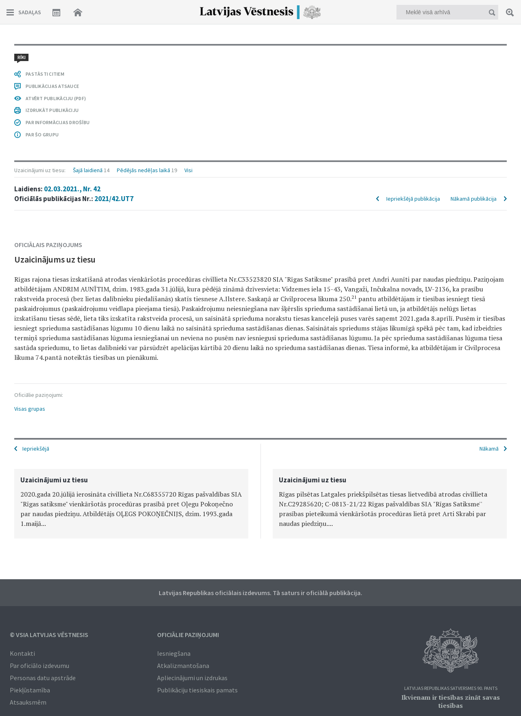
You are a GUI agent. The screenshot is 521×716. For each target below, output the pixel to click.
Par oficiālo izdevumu (39, 665)
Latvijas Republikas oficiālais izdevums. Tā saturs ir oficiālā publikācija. (260, 593)
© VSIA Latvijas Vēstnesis (49, 635)
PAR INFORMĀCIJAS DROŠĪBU (58, 122)
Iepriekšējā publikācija (413, 198)
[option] (131, 504)
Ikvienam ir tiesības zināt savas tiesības (450, 701)
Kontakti (22, 653)
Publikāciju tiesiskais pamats (197, 690)
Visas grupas (29, 408)
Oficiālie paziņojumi (188, 635)
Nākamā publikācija (474, 198)
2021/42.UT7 (114, 198)
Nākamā (489, 448)
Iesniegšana (173, 653)
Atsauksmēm (28, 702)
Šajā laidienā (88, 170)
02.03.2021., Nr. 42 (72, 188)
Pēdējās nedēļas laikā (143, 170)
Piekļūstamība (30, 690)
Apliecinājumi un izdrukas (192, 678)
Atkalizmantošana (183, 665)
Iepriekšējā (35, 448)
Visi (188, 170)
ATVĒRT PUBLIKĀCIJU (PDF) (56, 98)
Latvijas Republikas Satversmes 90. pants (450, 688)
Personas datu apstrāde (43, 678)
